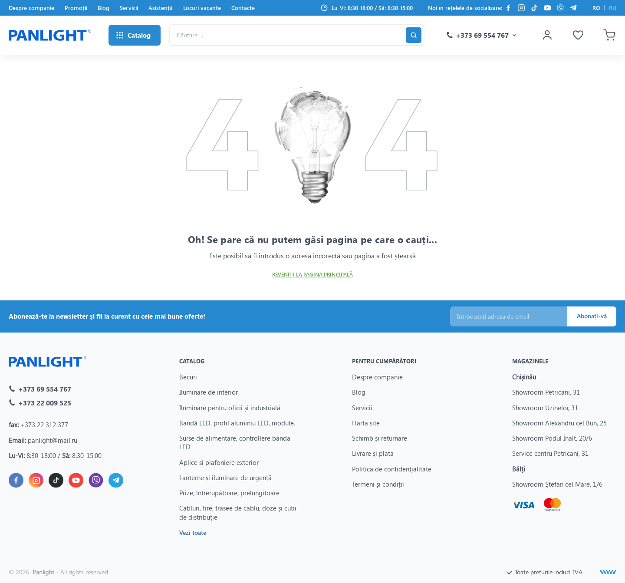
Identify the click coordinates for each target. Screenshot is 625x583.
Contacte (243, 7)
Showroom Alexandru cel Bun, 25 (559, 422)
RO (596, 7)
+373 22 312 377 (44, 424)
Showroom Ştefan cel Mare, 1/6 (557, 483)
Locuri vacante (202, 7)
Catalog (192, 361)
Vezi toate (192, 532)
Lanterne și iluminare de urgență (225, 477)
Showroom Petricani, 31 (546, 392)
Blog (103, 7)
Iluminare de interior (208, 392)
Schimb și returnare (379, 438)
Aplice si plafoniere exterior (219, 462)
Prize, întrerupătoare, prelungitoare (229, 492)
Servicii (129, 7)
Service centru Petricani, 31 (550, 453)
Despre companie (31, 7)
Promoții (76, 7)
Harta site (366, 422)
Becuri (188, 376)
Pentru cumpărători (384, 361)
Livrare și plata (373, 453)
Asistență (160, 7)
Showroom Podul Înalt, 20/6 (552, 438)
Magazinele (530, 361)
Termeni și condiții (378, 483)
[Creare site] (608, 572)
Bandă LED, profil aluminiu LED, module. (237, 422)
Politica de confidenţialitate (391, 468)
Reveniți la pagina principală (312, 274)
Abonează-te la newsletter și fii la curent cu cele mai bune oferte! (107, 316)
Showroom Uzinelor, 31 (545, 407)
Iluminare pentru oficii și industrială (229, 407)
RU (612, 7)
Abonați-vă (592, 316)
